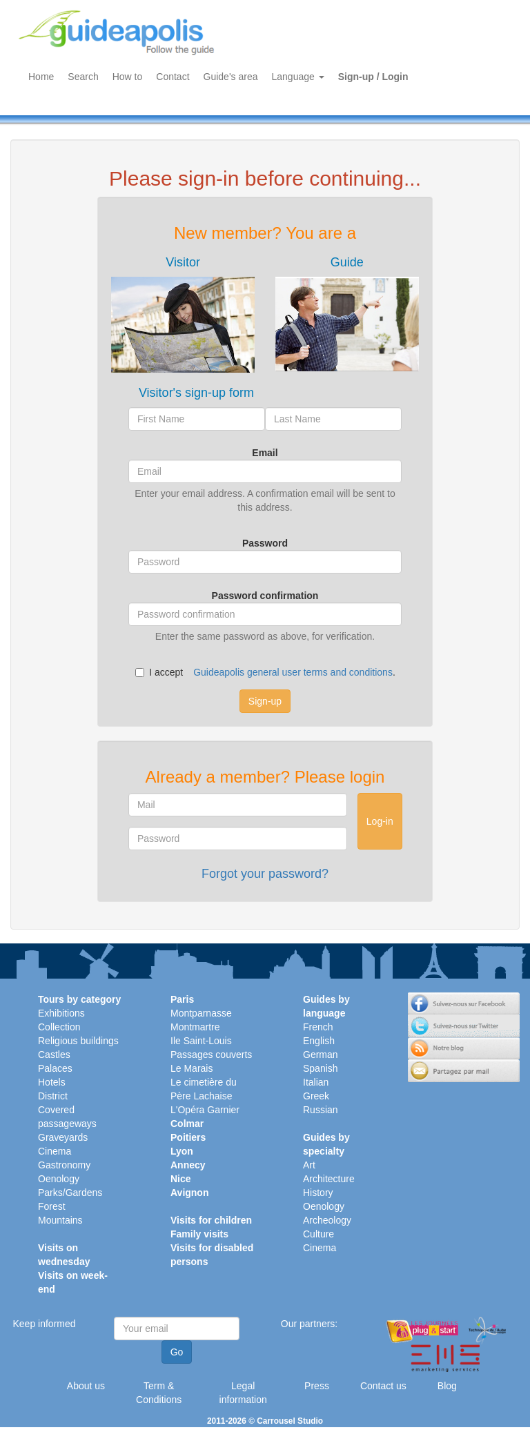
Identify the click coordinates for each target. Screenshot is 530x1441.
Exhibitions (61, 1013)
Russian (320, 1109)
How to (127, 76)
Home (41, 76)
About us (86, 1385)
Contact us (383, 1385)
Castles (54, 1054)
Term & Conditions (158, 1392)
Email (264, 452)
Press (316, 1385)
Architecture (329, 1178)
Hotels (52, 1082)
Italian (315, 1082)
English (319, 1040)
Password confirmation (265, 595)
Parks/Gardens (70, 1192)
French (318, 1026)
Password (265, 543)
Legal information (243, 1392)
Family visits (199, 1233)
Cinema (54, 1151)
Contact (172, 76)
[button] (183, 314)
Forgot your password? (265, 874)
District (53, 1095)
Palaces (55, 1068)
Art (309, 1164)
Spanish (320, 1068)
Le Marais (191, 1068)
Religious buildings (78, 1040)
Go (177, 1351)
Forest (52, 1206)
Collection (59, 1026)
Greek (316, 1095)
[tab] (183, 314)
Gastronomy (64, 1164)
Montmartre (195, 1026)
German (320, 1054)
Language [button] (298, 76)
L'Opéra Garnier (204, 1109)
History (318, 1192)
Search (83, 76)
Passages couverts (211, 1054)
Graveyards (63, 1137)
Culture (318, 1233)
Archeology (327, 1220)
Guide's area (231, 76)
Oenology (58, 1178)
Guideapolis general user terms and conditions (293, 672)
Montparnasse (201, 1013)
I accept (159, 672)
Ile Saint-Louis (201, 1040)
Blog (447, 1385)
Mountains (60, 1220)
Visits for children (211, 1220)
